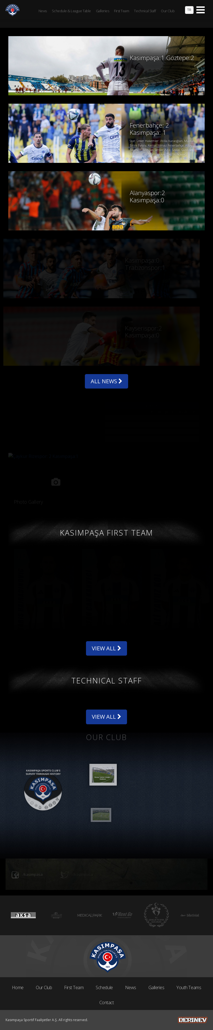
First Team (73, 987)
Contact (106, 1002)
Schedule (104, 987)
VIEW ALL (106, 648)
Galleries (156, 987)
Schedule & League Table (71, 10)
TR (189, 9)
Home (18, 987)
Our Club (44, 987)
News (130, 987)
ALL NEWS (106, 381)
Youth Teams (188, 987)
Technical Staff (145, 10)
